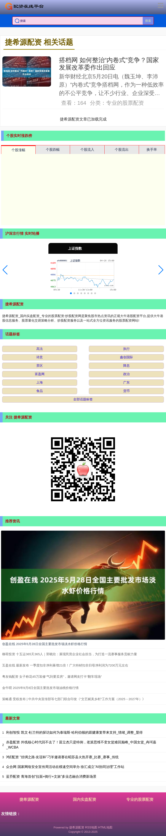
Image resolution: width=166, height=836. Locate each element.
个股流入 (87, 149)
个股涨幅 (18, 150)
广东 (126, 382)
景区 (39, 365)
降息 (126, 365)
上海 (39, 382)
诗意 (39, 357)
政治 (126, 374)
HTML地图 (105, 827)
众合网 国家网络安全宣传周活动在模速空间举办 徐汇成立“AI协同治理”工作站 (65, 767)
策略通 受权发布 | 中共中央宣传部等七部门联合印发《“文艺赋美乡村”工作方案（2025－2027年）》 (73, 699)
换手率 (152, 149)
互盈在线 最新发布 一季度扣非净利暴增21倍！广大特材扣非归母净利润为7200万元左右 (65, 665)
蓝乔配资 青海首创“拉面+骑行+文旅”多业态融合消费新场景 (51, 776)
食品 (39, 391)
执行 (126, 349)
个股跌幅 (53, 149)
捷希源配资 (29, 799)
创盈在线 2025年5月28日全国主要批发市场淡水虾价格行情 (44, 644)
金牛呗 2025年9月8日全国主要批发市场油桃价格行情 (40, 688)
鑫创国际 (126, 357)
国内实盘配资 (84, 799)
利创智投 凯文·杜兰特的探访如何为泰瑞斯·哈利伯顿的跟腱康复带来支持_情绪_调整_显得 (74, 732)
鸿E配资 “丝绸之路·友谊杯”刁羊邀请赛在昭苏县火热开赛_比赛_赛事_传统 (62, 757)
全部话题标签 (83, 399)
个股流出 (122, 149)
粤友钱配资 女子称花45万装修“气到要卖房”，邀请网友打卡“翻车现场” (52, 676)
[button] (5, 270)
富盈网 (40, 374)
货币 (126, 391)
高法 (39, 349)
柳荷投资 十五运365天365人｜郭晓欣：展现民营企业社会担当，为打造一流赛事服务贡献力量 (69, 654)
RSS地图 (91, 827)
